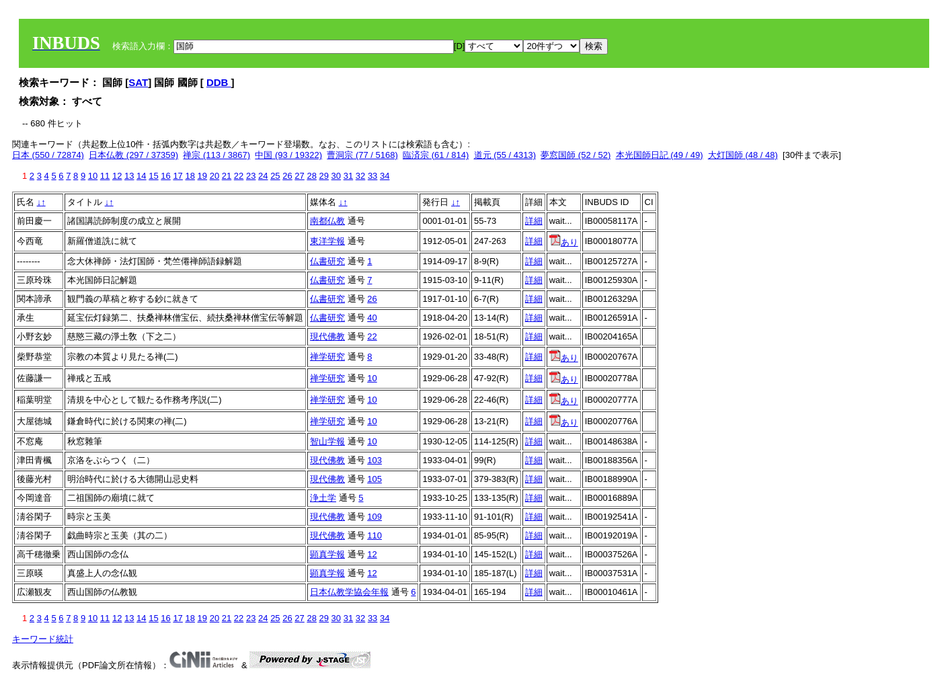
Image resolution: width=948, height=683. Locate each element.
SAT (138, 82)
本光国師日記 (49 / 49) (659, 155)
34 (384, 176)
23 (250, 176)
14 (141, 176)
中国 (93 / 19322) (288, 155)
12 (117, 176)
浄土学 (323, 498)
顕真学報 (327, 554)
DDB (218, 82)
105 (374, 479)
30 (336, 176)
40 (372, 318)
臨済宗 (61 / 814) (436, 155)
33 (372, 176)
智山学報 (327, 441)
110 (374, 535)
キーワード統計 (42, 639)
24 (263, 176)
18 (189, 176)
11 (105, 176)
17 (177, 176)
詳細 (534, 221)
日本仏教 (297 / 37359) (133, 155)
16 (165, 176)
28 (311, 176)
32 (360, 176)
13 (129, 176)
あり (563, 242)
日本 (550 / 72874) (48, 155)
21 (226, 176)
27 (299, 176)
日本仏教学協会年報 (349, 592)
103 (374, 460)
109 (374, 517)
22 (238, 176)
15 (153, 176)
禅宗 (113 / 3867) (216, 155)
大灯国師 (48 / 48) (743, 155)
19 (202, 176)
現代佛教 (327, 336)
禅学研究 (327, 357)
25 (275, 176)
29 (324, 176)
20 (214, 176)
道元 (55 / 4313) (505, 155)
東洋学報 (327, 241)
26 (287, 176)
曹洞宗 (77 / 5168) (362, 155)
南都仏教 (327, 221)
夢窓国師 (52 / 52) (575, 155)
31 (348, 176)
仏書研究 (327, 261)
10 (92, 176)
